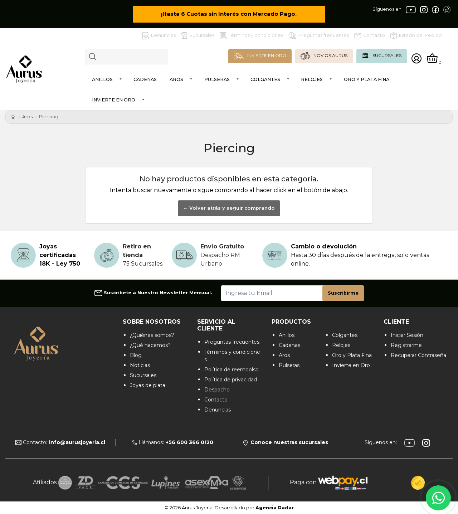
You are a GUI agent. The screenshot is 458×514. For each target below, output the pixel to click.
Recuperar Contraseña (418, 355)
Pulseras (217, 79)
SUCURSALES (381, 55)
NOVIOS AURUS (324, 56)
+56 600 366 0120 (189, 442)
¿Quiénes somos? (152, 335)
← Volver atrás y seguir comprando (229, 208)
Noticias (140, 365)
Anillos (102, 79)
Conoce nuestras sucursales (285, 442)
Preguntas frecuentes (318, 35)
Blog (136, 355)
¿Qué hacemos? (150, 345)
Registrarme (406, 345)
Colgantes (265, 79)
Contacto (369, 35)
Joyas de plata (147, 385)
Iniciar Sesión (407, 335)
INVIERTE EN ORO (260, 56)
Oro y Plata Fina (366, 79)
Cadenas (145, 79)
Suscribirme (343, 293)
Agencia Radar (274, 507)
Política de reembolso (231, 369)
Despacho (217, 389)
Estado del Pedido (416, 35)
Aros (176, 79)
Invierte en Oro (113, 100)
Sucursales (197, 35)
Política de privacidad (230, 379)
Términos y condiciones (251, 35)
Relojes (312, 79)
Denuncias (159, 35)
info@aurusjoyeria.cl (77, 442)
